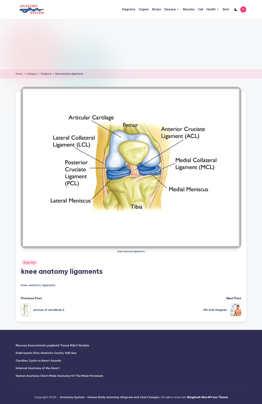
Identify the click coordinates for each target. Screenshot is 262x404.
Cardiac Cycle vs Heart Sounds (38, 360)
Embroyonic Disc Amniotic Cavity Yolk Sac (46, 353)
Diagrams (29, 262)
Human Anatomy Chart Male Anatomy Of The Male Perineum (59, 376)
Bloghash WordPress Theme (207, 397)
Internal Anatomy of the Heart (38, 368)
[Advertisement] (131, 44)
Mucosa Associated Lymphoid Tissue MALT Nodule (52, 345)
